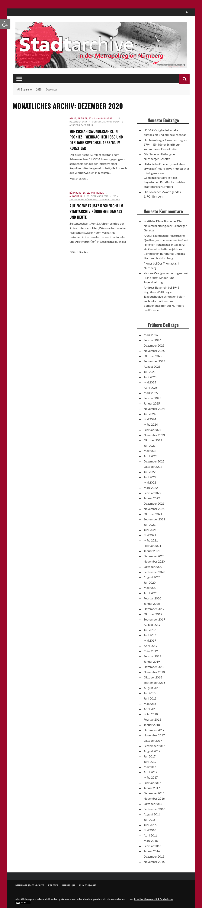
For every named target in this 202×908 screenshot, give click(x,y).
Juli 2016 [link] (150, 819)
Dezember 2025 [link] (154, 345)
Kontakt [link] (53, 885)
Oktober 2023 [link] (153, 440)
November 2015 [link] (154, 861)
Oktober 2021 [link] (153, 514)
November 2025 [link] (154, 350)
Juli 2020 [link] (150, 582)
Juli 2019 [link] (150, 630)
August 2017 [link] (152, 751)
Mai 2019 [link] (150, 640)
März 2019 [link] (151, 651)
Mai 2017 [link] (150, 767)
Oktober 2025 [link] (153, 356)
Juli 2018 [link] (150, 693)
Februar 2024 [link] (152, 429)
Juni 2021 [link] (150, 530)
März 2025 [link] (151, 393)
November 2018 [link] (154, 672)
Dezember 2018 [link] (154, 666)
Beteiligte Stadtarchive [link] (29, 885)
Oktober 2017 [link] (153, 740)
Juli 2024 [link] (150, 414)
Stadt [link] (72, 118)
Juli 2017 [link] (150, 756)
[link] (5, 24)
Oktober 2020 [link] (153, 566)
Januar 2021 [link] (152, 551)
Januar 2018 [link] (152, 724)
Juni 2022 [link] (150, 477)
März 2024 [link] (151, 424)
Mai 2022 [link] (150, 482)
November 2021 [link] (154, 508)
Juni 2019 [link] (150, 635)
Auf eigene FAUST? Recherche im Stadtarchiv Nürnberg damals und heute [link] (96, 211)
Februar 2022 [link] (152, 493)
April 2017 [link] (150, 772)
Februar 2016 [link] (152, 846)
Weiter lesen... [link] (78, 178)
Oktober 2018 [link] (153, 677)
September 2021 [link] (154, 519)
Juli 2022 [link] (150, 472)
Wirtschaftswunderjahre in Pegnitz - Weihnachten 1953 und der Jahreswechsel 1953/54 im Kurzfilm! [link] (96, 139)
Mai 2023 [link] (150, 450)
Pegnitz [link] (82, 118)
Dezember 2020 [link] (154, 556)
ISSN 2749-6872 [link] (87, 885)
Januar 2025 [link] (152, 403)
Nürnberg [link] (75, 192)
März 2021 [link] (151, 540)
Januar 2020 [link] (152, 603)
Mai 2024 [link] (150, 419)
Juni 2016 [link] (150, 825)
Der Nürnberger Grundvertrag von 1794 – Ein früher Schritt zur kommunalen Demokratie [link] (166, 144)
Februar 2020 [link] (152, 598)
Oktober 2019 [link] (153, 614)
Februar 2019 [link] (152, 656)
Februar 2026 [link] (152, 340)
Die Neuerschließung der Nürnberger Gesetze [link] (165, 225)
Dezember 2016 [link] (154, 793)
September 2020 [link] (154, 572)
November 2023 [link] (154, 435)
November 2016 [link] (154, 798)
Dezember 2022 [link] (154, 461)
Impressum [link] (68, 885)
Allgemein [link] (75, 196)
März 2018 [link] (151, 714)
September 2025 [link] (154, 361)
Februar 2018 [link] (152, 719)
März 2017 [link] (151, 777)
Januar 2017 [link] (152, 788)
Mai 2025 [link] (150, 382)
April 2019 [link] (150, 645)
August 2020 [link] (152, 577)
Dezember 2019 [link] (154, 609)
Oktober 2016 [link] (153, 803)
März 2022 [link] (151, 487)
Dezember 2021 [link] (154, 503)
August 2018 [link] (152, 688)
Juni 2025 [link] (150, 377)
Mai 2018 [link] (150, 703)
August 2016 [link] (152, 814)
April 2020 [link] (150, 593)
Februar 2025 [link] (152, 398)
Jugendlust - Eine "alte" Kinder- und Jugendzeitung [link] (166, 277)
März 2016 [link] (151, 840)
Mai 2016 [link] (150, 830)
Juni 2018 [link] (150, 698)
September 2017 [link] (154, 746)
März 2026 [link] (151, 335)
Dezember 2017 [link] (154, 730)
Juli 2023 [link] (150, 445)
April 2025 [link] (150, 387)
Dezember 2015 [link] (154, 856)
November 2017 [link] (154, 735)
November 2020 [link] (154, 561)
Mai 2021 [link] (150, 535)
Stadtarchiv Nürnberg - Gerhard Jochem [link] (94, 199)
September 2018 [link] (154, 682)
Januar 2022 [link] (152, 498)
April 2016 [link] (150, 835)
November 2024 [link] (154, 408)
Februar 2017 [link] (152, 782)
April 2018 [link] (150, 709)
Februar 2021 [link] (152, 545)
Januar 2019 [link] (152, 661)
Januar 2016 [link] (152, 851)
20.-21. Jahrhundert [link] (100, 118)
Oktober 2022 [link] (153, 466)
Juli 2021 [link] (150, 524)
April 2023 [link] (150, 456)
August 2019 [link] (152, 624)
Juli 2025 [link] (150, 371)
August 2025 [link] (152, 366)
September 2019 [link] (154, 619)
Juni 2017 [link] (150, 761)
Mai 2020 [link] (150, 587)
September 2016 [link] (154, 809)
